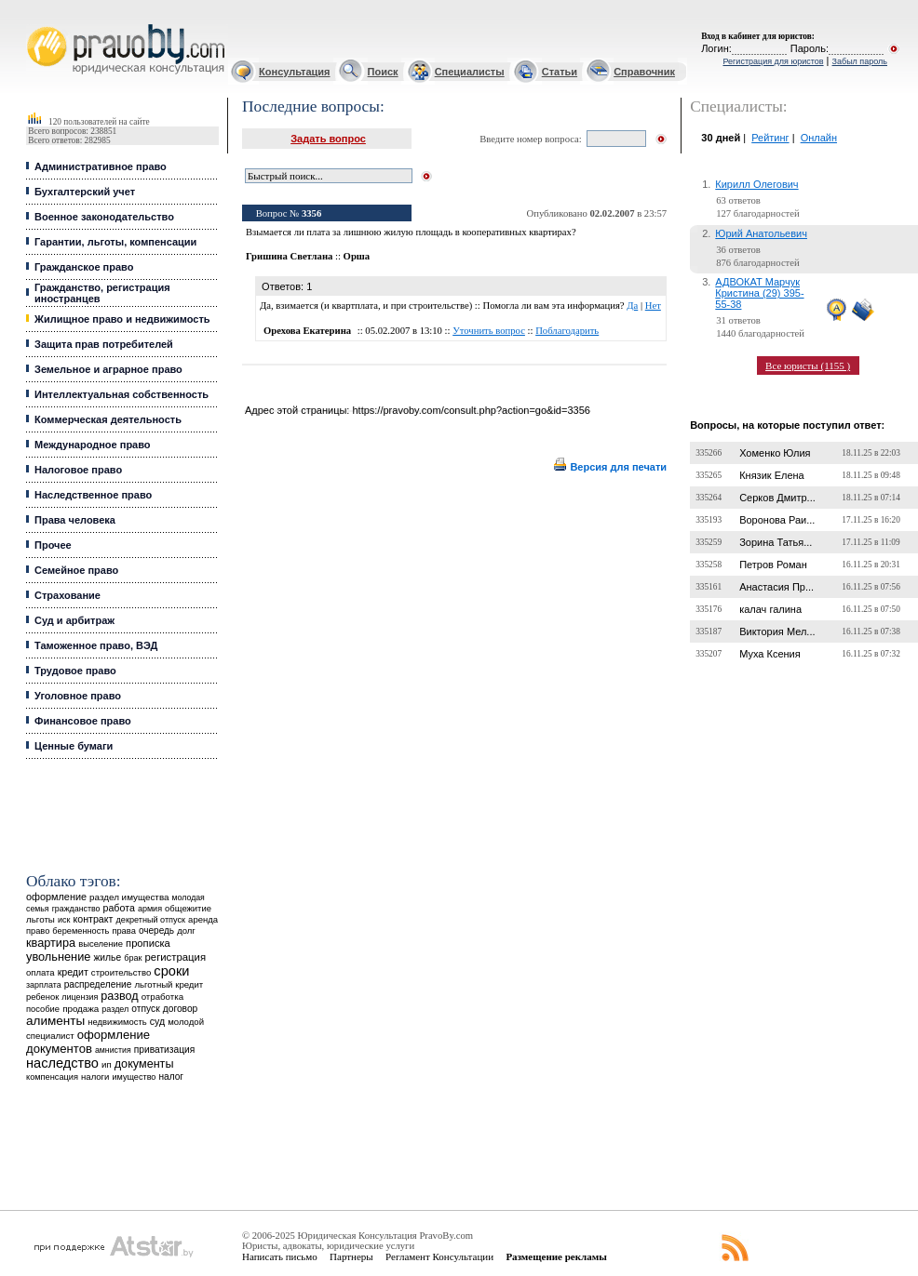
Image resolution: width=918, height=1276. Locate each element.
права (123, 931)
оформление (56, 896)
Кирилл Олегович (756, 184)
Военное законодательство (104, 216)
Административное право (100, 166)
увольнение (58, 957)
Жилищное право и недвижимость (122, 319)
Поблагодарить (567, 331)
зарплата (43, 985)
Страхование (67, 595)
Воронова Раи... (777, 519)
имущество (134, 1077)
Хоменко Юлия (774, 453)
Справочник (644, 71)
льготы (40, 919)
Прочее (53, 545)
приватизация (165, 1049)
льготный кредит (168, 984)
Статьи (559, 71)
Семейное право (76, 570)
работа (119, 907)
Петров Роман (773, 564)
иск (64, 919)
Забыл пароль (859, 61)
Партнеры (351, 1256)
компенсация (52, 1077)
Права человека (74, 519)
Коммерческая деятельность (108, 419)
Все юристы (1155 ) (807, 365)
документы (144, 1063)
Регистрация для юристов (772, 61)
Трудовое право (75, 670)
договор (180, 1009)
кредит (73, 971)
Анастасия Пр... (776, 586)
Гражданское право (83, 266)
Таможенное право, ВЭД (95, 645)
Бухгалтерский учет (84, 191)
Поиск (383, 71)
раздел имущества (129, 897)
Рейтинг (770, 137)
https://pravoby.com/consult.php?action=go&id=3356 (470, 410)
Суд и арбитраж (74, 620)
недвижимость (117, 1022)
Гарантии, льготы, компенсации (115, 241)
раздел (114, 1009)
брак (133, 958)
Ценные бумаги (73, 745)
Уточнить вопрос (488, 331)
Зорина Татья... (775, 542)
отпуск (145, 1009)
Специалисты (470, 71)
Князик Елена (771, 475)
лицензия (79, 997)
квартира (50, 943)
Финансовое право (82, 720)
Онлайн (819, 137)
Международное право (92, 444)
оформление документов (88, 1042)
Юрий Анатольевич (761, 233)
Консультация (294, 71)
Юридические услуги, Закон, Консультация (35, 24)
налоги (95, 1076)
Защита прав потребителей (103, 344)
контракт (93, 918)
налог (170, 1076)
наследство (62, 1063)
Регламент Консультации (439, 1256)
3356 (311, 213)
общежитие (188, 908)
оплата (40, 972)
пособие (43, 1009)
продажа (80, 1009)
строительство (121, 972)
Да (632, 305)
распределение (98, 984)
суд (157, 1021)
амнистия (113, 1050)
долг (186, 930)
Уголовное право (77, 695)
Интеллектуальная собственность (121, 394)
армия (150, 908)
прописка (148, 943)
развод (119, 996)
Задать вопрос (328, 138)
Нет (653, 305)
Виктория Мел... (777, 631)
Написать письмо (279, 1256)
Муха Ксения (770, 653)
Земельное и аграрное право (108, 369)
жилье (107, 957)
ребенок (42, 996)
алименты (55, 1021)
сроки (171, 971)
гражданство (76, 908)
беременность (80, 931)
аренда (203, 919)
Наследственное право (93, 494)
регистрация (175, 957)
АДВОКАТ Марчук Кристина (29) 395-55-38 (759, 293)
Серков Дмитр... (777, 497)
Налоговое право (78, 469)
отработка (162, 996)
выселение (100, 943)
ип (106, 1064)
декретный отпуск (151, 919)
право (37, 931)
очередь (156, 930)
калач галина (770, 609)
